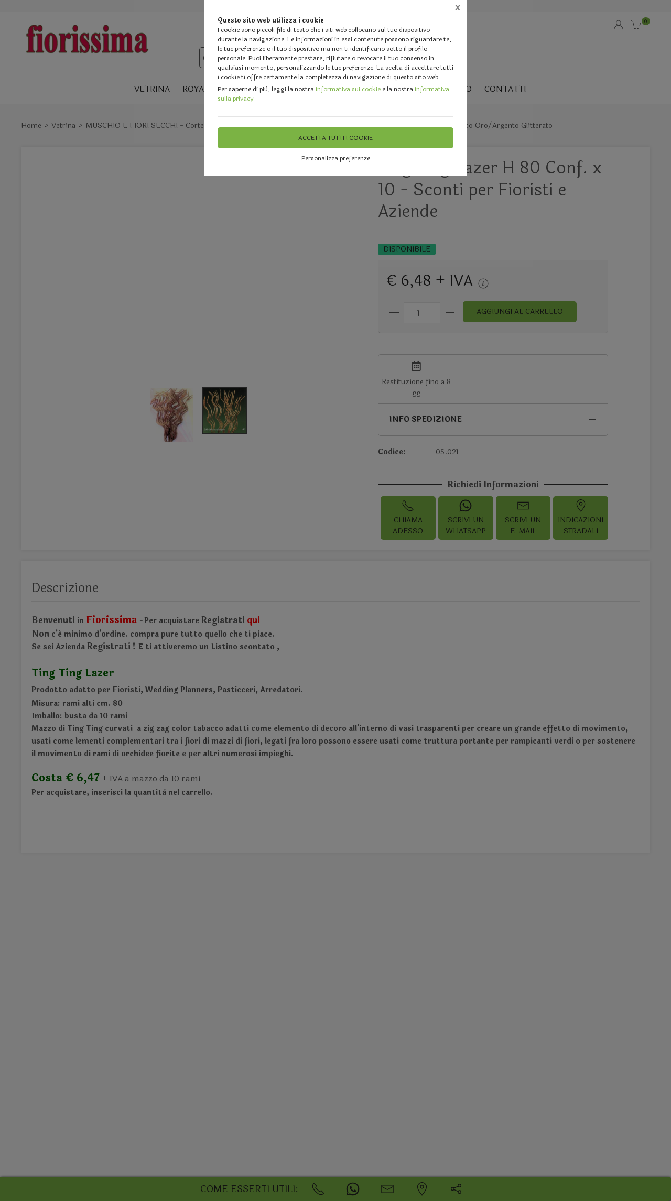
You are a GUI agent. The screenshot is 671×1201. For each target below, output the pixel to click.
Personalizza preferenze (335, 158)
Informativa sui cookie (348, 89)
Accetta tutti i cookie (335, 138)
